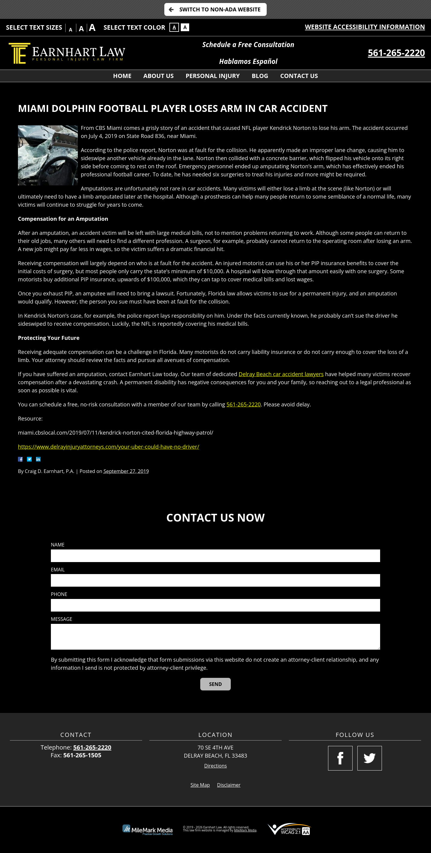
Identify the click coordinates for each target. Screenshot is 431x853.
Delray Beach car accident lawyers (281, 374)
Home (122, 76)
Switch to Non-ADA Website (219, 9)
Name (57, 545)
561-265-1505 (82, 755)
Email (58, 570)
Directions (215, 766)
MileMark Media (245, 830)
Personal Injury (213, 76)
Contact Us (299, 76)
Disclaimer (228, 785)
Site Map (200, 785)
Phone (59, 594)
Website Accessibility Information (365, 26)
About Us (158, 76)
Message (61, 619)
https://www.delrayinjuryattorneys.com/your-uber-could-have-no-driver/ (108, 446)
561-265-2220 (396, 52)
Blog (260, 76)
